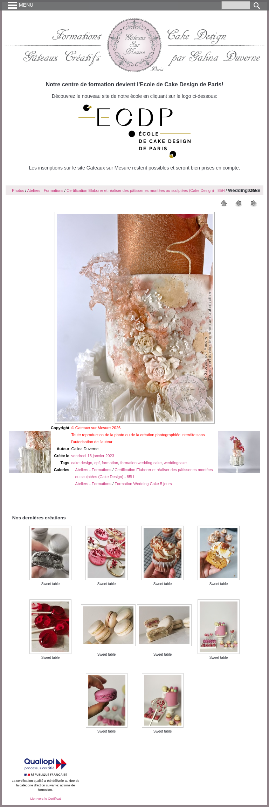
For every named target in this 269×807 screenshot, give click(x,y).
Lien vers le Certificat (45, 798)
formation (110, 463)
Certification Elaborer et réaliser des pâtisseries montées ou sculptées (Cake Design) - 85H (146, 190)
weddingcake (175, 463)
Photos (18, 190)
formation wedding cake (140, 463)
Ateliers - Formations (45, 190)
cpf (96, 463)
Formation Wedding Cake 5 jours (143, 484)
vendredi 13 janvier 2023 (92, 456)
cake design (81, 463)
